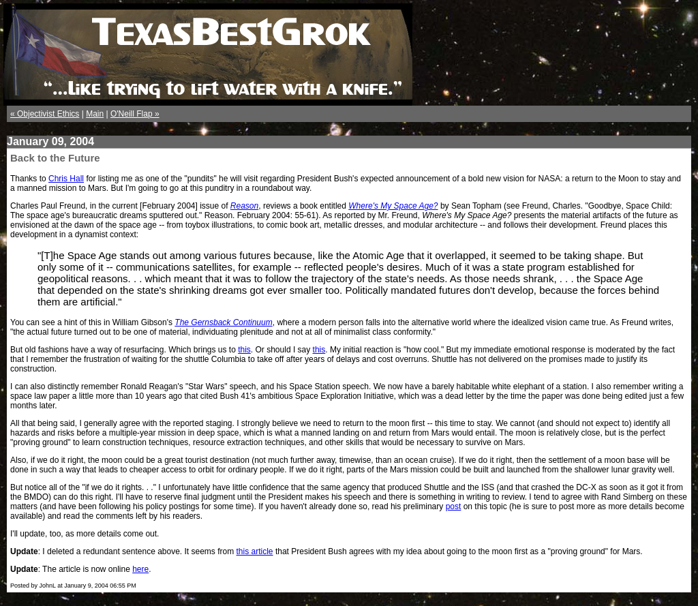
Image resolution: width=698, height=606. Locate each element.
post (453, 506)
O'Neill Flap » (135, 114)
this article (255, 551)
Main (95, 114)
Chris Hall (66, 178)
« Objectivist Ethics (44, 114)
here (140, 569)
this (244, 349)
